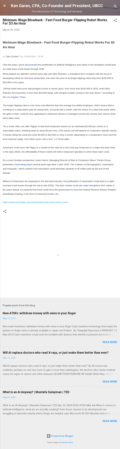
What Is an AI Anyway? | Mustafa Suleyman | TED (36, 392)
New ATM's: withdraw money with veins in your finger (39, 313)
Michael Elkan (67, 442)
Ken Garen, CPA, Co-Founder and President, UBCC (57, 5)
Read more (110, 342)
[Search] (115, 7)
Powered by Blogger (60, 435)
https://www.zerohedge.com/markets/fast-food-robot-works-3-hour (35, 202)
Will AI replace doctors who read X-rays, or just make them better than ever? (56, 352)
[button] (115, 21)
